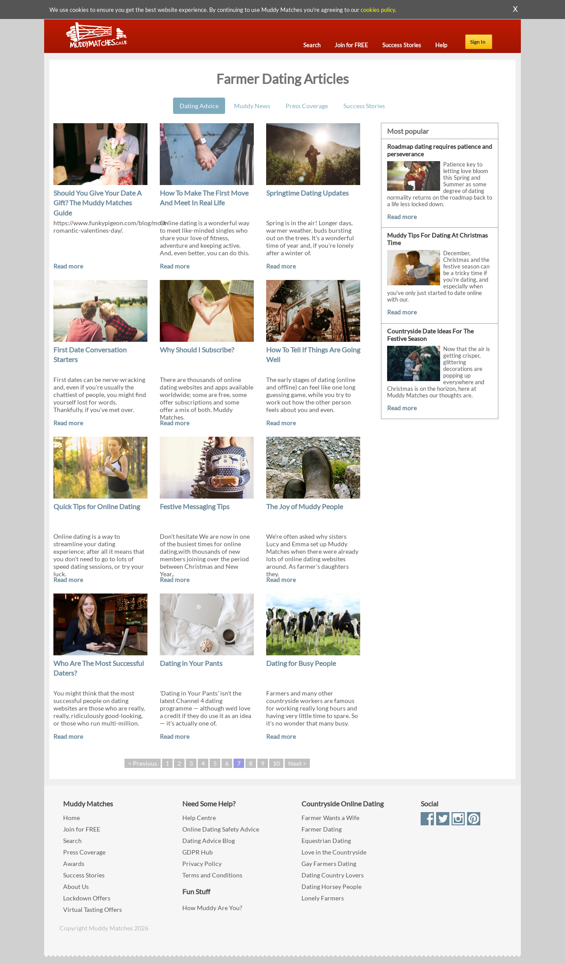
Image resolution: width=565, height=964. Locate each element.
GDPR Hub (197, 852)
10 (276, 763)
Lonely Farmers (322, 898)
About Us (76, 886)
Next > (297, 763)
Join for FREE (81, 829)
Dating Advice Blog (208, 840)
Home (71, 817)
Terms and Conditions (212, 875)
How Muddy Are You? (212, 907)
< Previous (142, 763)
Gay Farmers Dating (328, 863)
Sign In (478, 41)
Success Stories (364, 106)
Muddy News (252, 106)
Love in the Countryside (333, 852)
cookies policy (378, 9)
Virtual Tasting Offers (92, 909)
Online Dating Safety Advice (220, 829)
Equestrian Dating (326, 840)
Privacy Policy (202, 863)
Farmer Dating (321, 829)
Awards (73, 863)
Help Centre (199, 817)
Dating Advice (199, 106)
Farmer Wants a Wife (330, 817)
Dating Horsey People (331, 886)
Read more (68, 266)
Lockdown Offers (86, 898)
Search (72, 840)
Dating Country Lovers (332, 875)
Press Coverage (307, 106)
